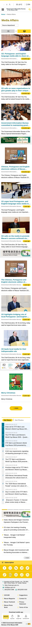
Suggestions (23, 595)
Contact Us (22, 598)
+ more (27, 557)
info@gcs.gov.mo (10, 587)
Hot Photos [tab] (19, 420)
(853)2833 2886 (9, 589)
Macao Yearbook (9, 602)
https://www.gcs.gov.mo (12, 585)
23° (20, 4)
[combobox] (10, 25)
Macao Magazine (9, 598)
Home (3, 14)
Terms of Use (23, 607)
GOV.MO (7, 595)
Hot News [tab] (7, 420)
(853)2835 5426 (22, 589)
